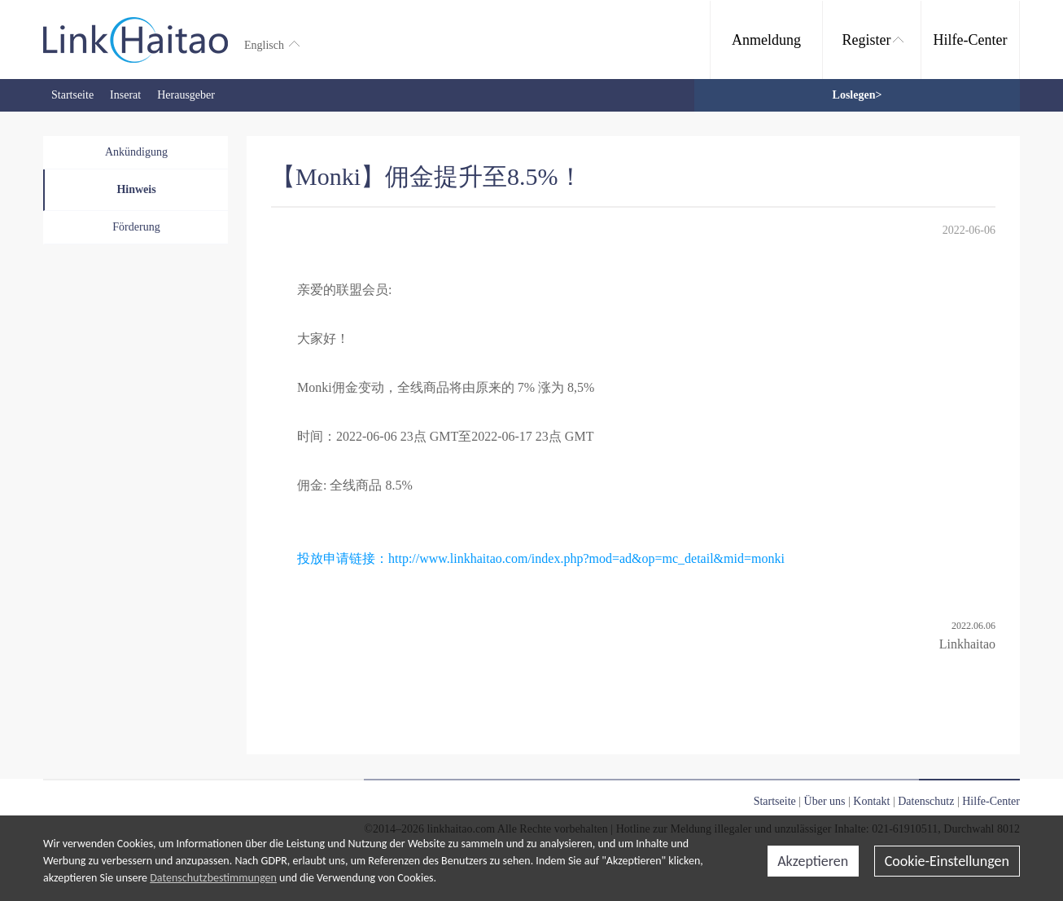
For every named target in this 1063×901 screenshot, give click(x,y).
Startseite (72, 95)
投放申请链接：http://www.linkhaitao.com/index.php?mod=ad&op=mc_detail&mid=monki (541, 558)
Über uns (825, 801)
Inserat (125, 95)
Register (872, 40)
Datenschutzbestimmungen (213, 878)
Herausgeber (186, 95)
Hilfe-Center (971, 40)
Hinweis (135, 189)
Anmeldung (766, 40)
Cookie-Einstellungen (947, 861)
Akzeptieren (812, 861)
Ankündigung (136, 152)
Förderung (136, 227)
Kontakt (871, 801)
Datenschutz (926, 801)
